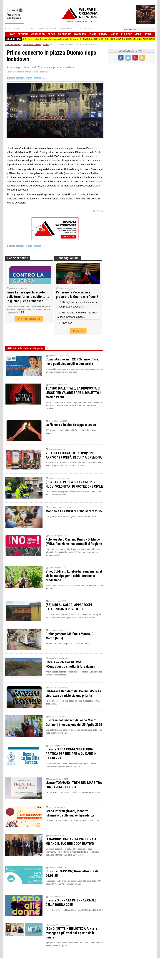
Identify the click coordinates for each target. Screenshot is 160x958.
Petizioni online (17, 258)
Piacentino (64, 34)
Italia (92, 34)
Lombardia (80, 34)
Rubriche (126, 34)
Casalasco (38, 34)
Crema (51, 34)
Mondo (114, 34)
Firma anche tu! (29, 318)
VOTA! (78, 330)
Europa (103, 34)
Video (138, 34)
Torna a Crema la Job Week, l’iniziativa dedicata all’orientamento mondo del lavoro (50, 39)
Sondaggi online (67, 258)
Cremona (23, 34)
